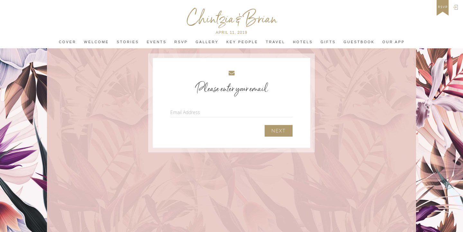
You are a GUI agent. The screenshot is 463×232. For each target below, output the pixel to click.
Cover (67, 42)
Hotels (303, 42)
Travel (275, 42)
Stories (128, 42)
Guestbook (359, 42)
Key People (242, 42)
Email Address (185, 112)
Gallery (207, 42)
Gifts (328, 42)
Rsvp (181, 42)
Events (157, 42)
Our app (393, 42)
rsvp (443, 7)
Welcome (96, 42)
